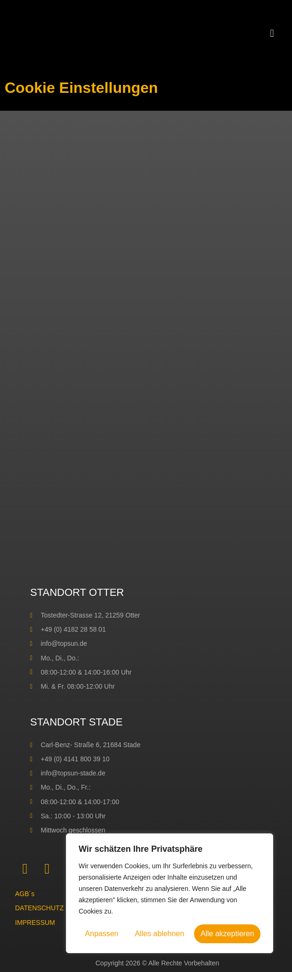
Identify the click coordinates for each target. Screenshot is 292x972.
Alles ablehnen (159, 934)
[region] (169, 893)
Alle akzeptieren (227, 934)
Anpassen (101, 934)
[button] (272, 33)
